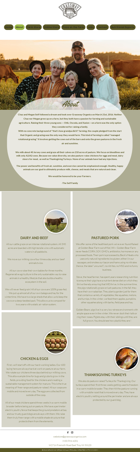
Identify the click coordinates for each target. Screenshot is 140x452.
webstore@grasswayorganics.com (69, 436)
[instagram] (72, 432)
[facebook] (67, 432)
